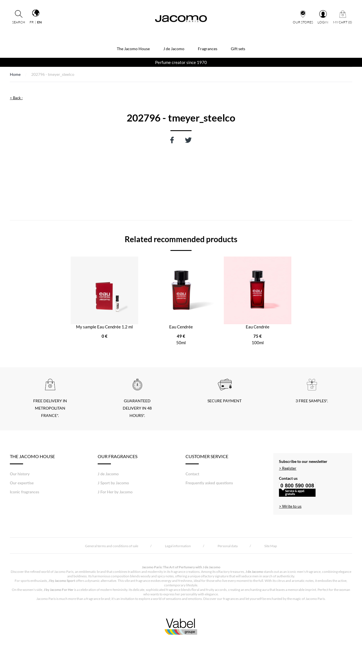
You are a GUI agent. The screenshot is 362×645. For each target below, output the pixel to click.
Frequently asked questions (209, 482)
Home (15, 74)
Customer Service (207, 459)
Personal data (228, 546)
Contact (192, 473)
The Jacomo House (133, 48)
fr (32, 22)
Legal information (178, 546)
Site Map (270, 546)
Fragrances (207, 48)
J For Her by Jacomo (115, 491)
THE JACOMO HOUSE (32, 459)
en (39, 22)
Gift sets (238, 48)
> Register (287, 468)
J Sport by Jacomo (113, 482)
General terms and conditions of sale (111, 546)
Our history (20, 473)
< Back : (16, 98)
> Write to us (290, 506)
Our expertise (22, 482)
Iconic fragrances (24, 491)
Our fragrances (117, 459)
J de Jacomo (173, 48)
